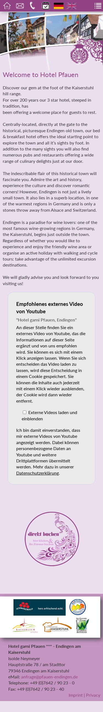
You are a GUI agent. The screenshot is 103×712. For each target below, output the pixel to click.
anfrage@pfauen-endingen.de (49, 676)
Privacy (93, 695)
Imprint (76, 695)
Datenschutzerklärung (37, 472)
